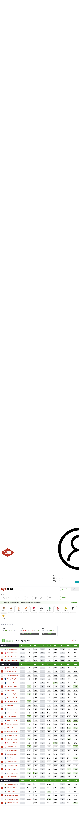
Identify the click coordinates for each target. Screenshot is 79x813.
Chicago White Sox (13, 765)
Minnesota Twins (13, 735)
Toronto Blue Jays (13, 698)
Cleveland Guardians (14, 686)
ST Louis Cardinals (13, 668)
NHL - (5, 780)
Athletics (10, 705)
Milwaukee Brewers (13, 713)
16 (2, 653)
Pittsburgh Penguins (14, 784)
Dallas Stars (11, 791)
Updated (29, 598)
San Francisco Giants (14, 776)
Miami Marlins (11, 671)
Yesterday (20, 598)
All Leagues (52, 598)
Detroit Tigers (11, 716)
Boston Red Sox (12, 724)
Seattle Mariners (12, 709)
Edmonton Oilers (12, 803)
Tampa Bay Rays (13, 679)
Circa (75, 589)
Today (3, 598)
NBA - (5, 645)
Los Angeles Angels (14, 701)
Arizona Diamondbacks (15, 769)
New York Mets (12, 739)
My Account (58, 578)
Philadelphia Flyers (13, 788)
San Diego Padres (13, 758)
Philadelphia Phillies (14, 743)
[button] (42, 555)
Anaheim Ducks (12, 799)
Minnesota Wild (12, 795)
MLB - (5, 664)
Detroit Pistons (12, 653)
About (3, 595)
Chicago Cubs (11, 746)
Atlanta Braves (12, 728)
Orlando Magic (12, 649)
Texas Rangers (12, 754)
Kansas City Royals (13, 694)
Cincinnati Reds (12, 675)
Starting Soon (39, 598)
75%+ (64, 598)
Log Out (56, 581)
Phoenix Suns (11, 656)
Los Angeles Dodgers (14, 773)
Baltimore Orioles (13, 690)
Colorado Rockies (13, 761)
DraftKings (66, 589)
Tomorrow (11, 598)
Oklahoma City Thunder (15, 660)
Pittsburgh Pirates (13, 750)
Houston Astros (12, 683)
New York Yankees (13, 720)
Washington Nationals (14, 731)
